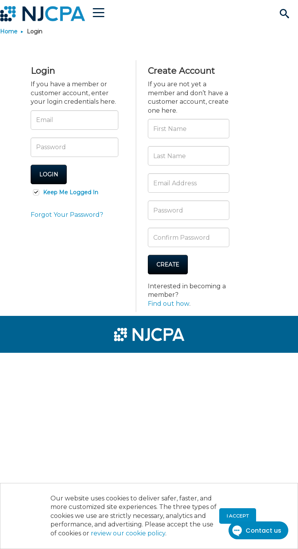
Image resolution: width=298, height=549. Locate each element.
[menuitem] (32, 362)
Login (48, 174)
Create (167, 264)
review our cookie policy (128, 533)
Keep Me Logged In (70, 192)
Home (8, 31)
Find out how (168, 303)
